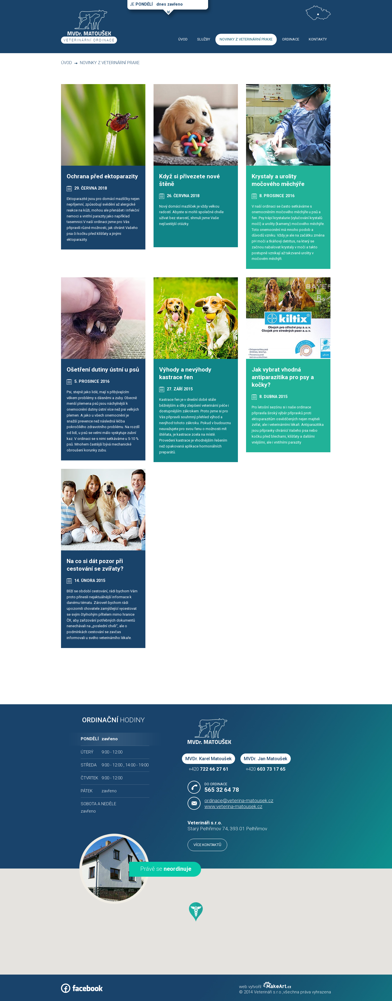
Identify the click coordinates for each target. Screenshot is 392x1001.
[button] (196, 911)
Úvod (66, 62)
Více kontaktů (207, 844)
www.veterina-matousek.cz (233, 806)
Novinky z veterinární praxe (109, 62)
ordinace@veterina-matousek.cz (238, 800)
